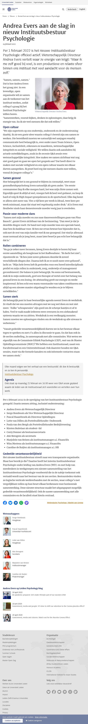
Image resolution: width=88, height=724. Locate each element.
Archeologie (51, 639)
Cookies (5, 709)
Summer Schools (8, 653)
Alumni (5, 691)
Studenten (18, 2)
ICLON (49, 671)
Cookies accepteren (12, 720)
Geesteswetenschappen (55, 642)
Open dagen (7, 657)
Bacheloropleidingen (10, 639)
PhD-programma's (9, 646)
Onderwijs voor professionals (13, 650)
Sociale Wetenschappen (56, 657)
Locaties (5, 702)
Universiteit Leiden (7, 2)
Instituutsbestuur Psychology (19, 374)
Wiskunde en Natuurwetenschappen (60, 660)
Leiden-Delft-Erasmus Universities (15, 698)
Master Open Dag (9, 660)
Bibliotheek (48, 2)
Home (5, 16)
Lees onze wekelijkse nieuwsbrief (59, 684)
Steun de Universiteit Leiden (13, 687)
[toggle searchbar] (63, 9)
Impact (5, 694)
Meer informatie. (41, 717)
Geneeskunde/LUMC (54, 646)
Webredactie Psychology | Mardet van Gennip (65, 503)
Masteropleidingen (9, 642)
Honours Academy (54, 667)
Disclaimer (6, 705)
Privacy (5, 712)
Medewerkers (27, 2)
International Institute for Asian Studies (61, 675)
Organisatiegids (38, 2)
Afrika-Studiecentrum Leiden (57, 664)
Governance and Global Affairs (58, 650)
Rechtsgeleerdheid (53, 653)
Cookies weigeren (35, 720)
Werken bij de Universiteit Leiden (14, 684)
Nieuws (12, 16)
